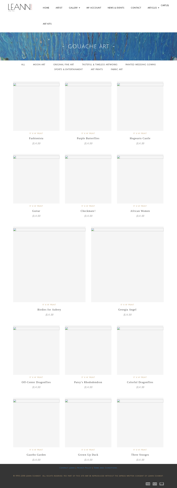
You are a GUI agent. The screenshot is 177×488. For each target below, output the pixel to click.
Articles (153, 8)
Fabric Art (117, 69)
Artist (59, 8)
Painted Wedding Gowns (140, 65)
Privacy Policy (84, 468)
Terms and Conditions (105, 468)
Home (46, 8)
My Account (93, 8)
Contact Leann (67, 468)
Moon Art (39, 65)
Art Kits (47, 24)
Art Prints (97, 69)
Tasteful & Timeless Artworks (99, 65)
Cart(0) (165, 5)
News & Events (116, 8)
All (23, 65)
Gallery (74, 8)
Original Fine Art (63, 65)
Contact (136, 8)
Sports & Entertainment (68, 69)
